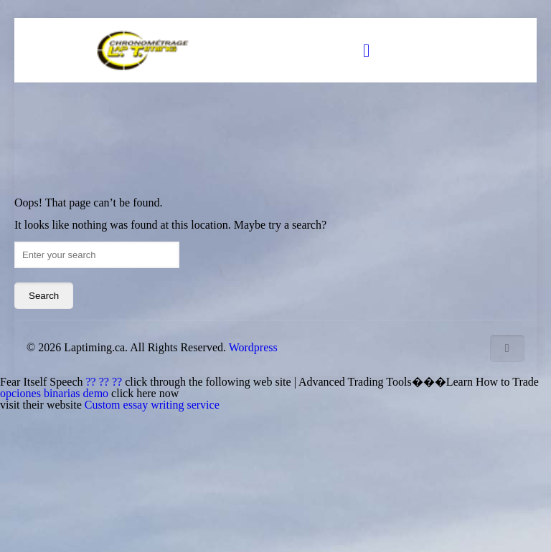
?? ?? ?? (106, 382)
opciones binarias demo (55, 393)
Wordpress (253, 347)
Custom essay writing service (152, 405)
